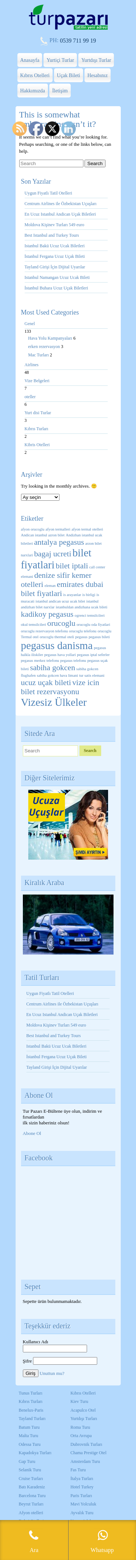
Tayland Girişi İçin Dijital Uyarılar (55, 266)
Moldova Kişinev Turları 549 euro (55, 224)
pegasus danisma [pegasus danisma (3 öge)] (57, 645)
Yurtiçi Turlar (60, 60)
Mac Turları (39, 354)
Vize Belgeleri (37, 380)
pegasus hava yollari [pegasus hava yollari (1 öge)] (60, 655)
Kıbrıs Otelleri (35, 75)
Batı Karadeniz (32, 1486)
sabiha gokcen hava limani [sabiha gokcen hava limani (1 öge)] (57, 675)
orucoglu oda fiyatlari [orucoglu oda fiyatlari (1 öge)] (93, 625)
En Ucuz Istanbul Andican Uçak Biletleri (60, 214)
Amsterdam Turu (85, 1461)
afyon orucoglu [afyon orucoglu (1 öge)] (33, 529)
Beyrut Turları (31, 1504)
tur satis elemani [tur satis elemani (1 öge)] (91, 675)
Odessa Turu (30, 1444)
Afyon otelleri (31, 1512)
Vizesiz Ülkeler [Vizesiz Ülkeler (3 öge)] (54, 702)
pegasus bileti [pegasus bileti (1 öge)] (99, 637)
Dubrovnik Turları (86, 1444)
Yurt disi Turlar (38, 412)
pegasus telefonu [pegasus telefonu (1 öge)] (73, 661)
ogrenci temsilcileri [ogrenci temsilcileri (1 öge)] (90, 615)
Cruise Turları (31, 1478)
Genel (30, 323)
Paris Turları (81, 1495)
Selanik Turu (30, 1469)
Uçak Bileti (68, 75)
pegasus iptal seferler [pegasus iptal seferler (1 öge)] (93, 655)
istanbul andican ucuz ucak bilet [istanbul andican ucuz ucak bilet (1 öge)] (60, 601)
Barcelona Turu (32, 1495)
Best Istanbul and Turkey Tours (52, 235)
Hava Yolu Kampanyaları (51, 338)
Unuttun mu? (52, 1373)
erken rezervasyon (44, 346)
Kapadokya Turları (35, 1452)
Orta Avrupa (81, 1435)
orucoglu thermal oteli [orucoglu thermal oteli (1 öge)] (57, 637)
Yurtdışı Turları (83, 1418)
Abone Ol (32, 1133)
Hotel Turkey (82, 1486)
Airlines (32, 364)
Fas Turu (78, 1469)
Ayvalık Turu (81, 1512)
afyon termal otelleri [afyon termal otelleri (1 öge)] (87, 529)
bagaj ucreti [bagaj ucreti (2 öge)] (52, 553)
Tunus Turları (30, 1393)
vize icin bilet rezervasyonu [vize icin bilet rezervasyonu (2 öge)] (60, 687)
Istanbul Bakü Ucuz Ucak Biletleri (55, 245)
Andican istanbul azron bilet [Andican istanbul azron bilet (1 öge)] (43, 535)
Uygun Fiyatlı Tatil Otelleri (48, 193)
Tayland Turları (32, 1418)
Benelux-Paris (31, 1410)
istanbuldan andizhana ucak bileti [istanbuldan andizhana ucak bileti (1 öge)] (81, 607)
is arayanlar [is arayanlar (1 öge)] (72, 595)
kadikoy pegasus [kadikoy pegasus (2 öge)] (47, 614)
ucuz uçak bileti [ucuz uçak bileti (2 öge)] (46, 682)
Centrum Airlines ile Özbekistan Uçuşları (61, 203)
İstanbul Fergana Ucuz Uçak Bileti (55, 256)
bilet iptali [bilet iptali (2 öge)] (72, 565)
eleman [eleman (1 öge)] (50, 586)
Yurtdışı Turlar (96, 60)
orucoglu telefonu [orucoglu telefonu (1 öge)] (82, 631)
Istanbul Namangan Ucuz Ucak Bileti (57, 277)
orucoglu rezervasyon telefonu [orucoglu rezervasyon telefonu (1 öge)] (44, 631)
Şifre (27, 1361)
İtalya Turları (81, 1478)
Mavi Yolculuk (83, 1504)
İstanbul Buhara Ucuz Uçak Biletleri (56, 288)
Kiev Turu (79, 1401)
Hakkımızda (32, 90)
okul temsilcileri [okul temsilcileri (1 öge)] (33, 625)
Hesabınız (97, 75)
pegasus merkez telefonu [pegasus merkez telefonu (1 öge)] (40, 661)
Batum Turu (29, 1427)
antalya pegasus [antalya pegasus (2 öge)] (59, 542)
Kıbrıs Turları (37, 428)
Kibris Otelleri (37, 444)
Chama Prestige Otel (88, 1452)
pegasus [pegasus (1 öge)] (81, 637)
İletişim (60, 90)
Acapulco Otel (83, 1410)
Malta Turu (28, 1435)
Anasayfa (30, 60)
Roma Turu (80, 1427)
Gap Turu (27, 1461)
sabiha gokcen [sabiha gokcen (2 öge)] (52, 667)
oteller (30, 396)
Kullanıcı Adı (35, 1341)
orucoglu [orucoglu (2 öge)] (61, 623)
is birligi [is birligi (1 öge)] (88, 595)
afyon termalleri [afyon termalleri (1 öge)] (58, 529)
